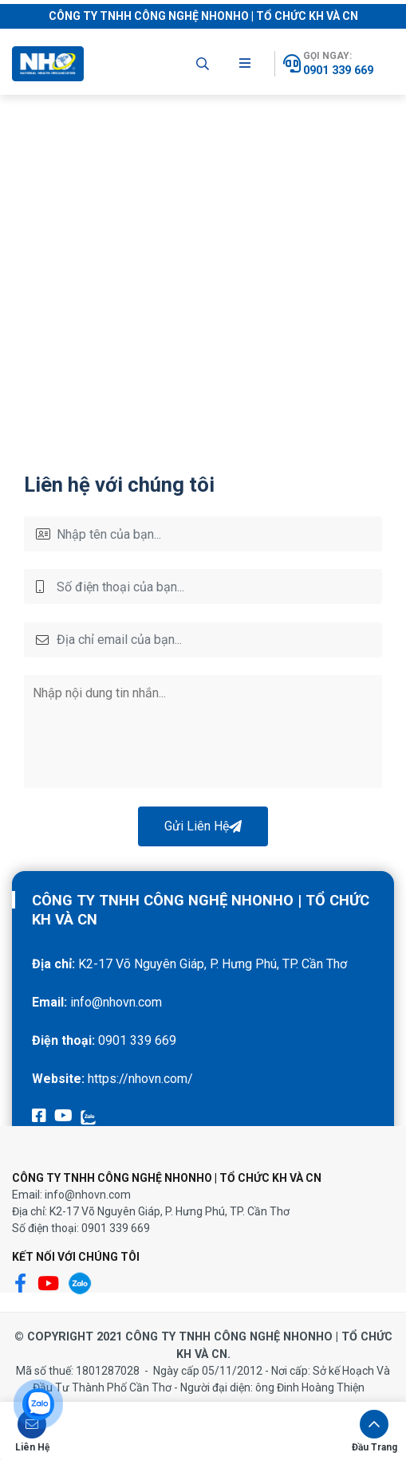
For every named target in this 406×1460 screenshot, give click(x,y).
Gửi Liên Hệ (203, 826)
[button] (32, 1431)
